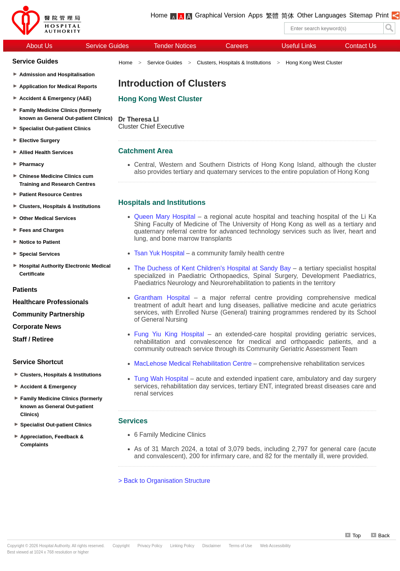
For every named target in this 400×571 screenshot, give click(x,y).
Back (380, 535)
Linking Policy (182, 546)
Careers (237, 45)
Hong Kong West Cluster (314, 63)
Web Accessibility (275, 546)
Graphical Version (220, 15)
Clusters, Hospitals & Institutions (234, 63)
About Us (39, 45)
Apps (255, 15)
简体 (287, 15)
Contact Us (361, 45)
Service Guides (107, 45)
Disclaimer (211, 546)
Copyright (121, 546)
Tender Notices (175, 45)
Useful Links (299, 45)
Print (381, 15)
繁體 (272, 15)
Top (353, 535)
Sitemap (361, 15)
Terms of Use (240, 546)
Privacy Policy (149, 546)
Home (158, 15)
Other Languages (321, 15)
